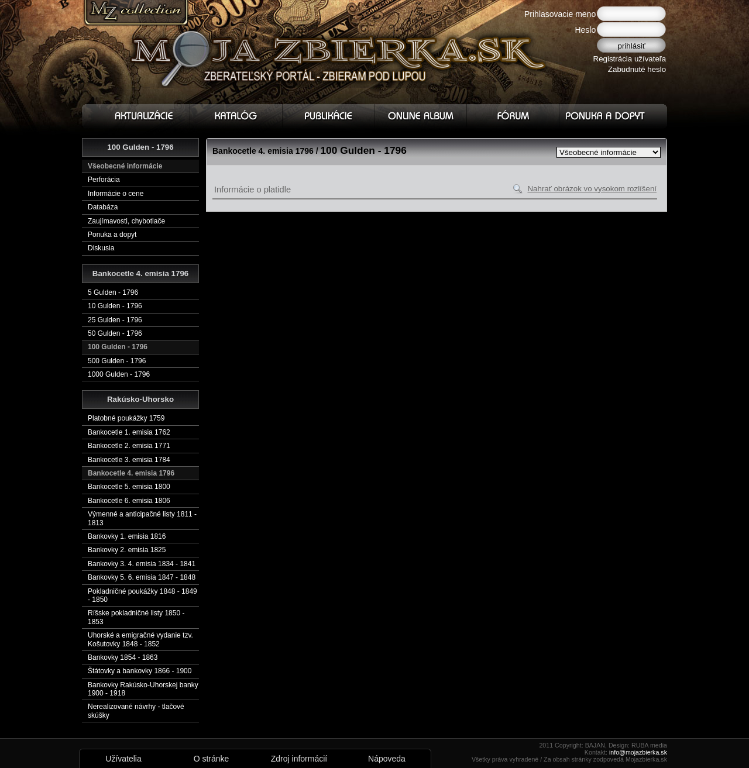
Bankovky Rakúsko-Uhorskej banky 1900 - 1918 (143, 689)
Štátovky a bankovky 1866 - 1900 (139, 671)
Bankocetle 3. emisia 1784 (129, 460)
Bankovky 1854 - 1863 (122, 657)
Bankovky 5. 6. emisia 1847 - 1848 (141, 577)
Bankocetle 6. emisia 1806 (129, 501)
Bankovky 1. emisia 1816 (127, 536)
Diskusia (101, 248)
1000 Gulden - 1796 (119, 374)
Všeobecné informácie (125, 166)
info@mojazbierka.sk (638, 752)
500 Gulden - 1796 (117, 361)
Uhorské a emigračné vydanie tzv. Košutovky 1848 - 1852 (140, 639)
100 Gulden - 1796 (117, 347)
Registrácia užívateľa (629, 58)
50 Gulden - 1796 (115, 333)
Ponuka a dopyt (112, 234)
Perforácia (104, 179)
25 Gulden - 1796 (115, 320)
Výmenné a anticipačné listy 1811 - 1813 (142, 518)
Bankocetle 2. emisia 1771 (129, 446)
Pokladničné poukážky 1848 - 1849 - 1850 (142, 595)
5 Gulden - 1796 (113, 292)
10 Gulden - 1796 (115, 306)
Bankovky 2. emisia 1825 (127, 550)
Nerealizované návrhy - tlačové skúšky (136, 710)
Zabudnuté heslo (637, 69)
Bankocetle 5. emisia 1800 (129, 487)
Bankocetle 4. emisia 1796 (131, 473)
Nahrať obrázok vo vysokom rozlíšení (592, 188)
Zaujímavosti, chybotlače (126, 221)
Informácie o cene (115, 194)
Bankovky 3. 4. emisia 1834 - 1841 (141, 564)
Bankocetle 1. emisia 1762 (129, 432)
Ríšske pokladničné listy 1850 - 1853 (136, 617)
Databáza (103, 207)
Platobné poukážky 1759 (126, 418)
